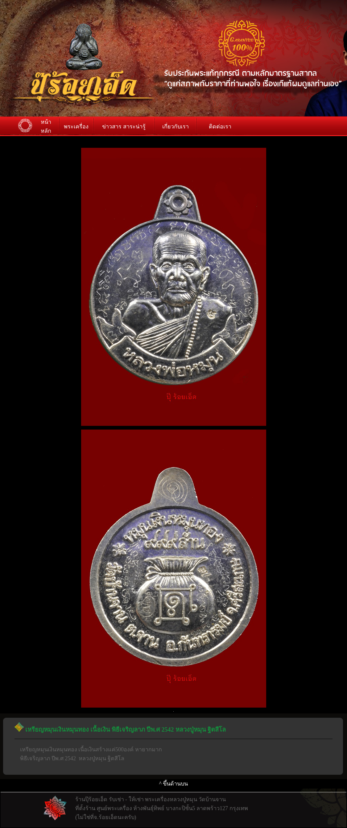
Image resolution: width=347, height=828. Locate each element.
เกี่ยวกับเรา (175, 126)
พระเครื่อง (76, 126)
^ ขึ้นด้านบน (173, 784)
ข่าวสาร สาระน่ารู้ (124, 126)
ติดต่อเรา (220, 126)
